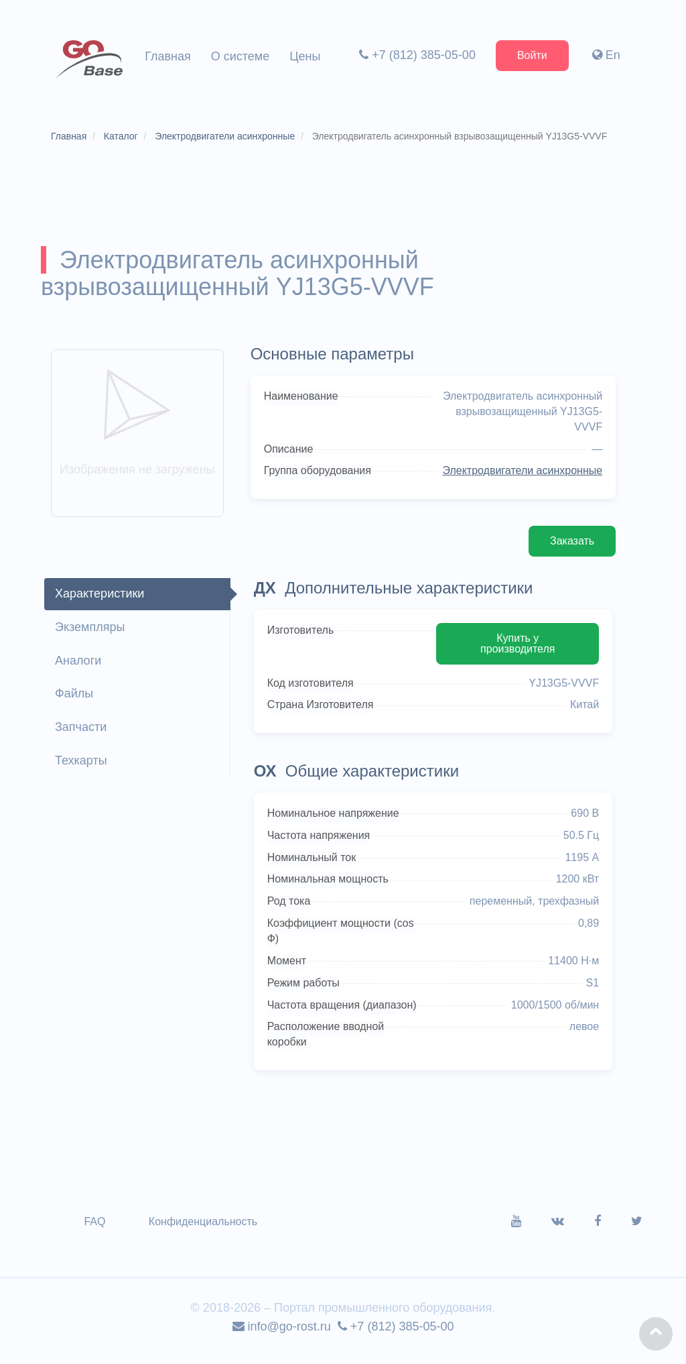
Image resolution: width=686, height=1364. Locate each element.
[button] (656, 1334)
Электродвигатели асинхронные (519, 475)
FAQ (97, 1229)
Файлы (76, 698)
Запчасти (83, 732)
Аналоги (80, 666)
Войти (531, 55)
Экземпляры (92, 632)
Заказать (569, 546)
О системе (240, 56)
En (605, 55)
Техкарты (83, 766)
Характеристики (101, 599)
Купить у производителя (515, 649)
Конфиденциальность (205, 1229)
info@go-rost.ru (281, 1334)
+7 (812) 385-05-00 (416, 55)
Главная (168, 56)
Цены (304, 56)
